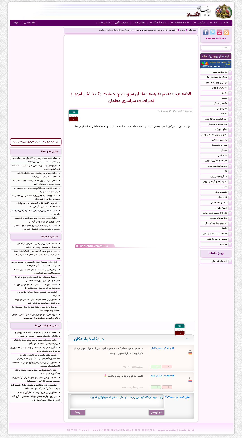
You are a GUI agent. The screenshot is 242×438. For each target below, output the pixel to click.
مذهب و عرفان (223, 192)
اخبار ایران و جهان (221, 88)
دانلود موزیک (223, 130)
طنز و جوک (225, 198)
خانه (226, 23)
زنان (228, 171)
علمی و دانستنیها (222, 145)
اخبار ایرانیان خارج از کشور (218, 119)
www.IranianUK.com (216, 38)
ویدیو (182, 30)
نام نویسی (29, 23)
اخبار (214, 23)
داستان (226, 151)
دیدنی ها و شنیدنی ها (219, 78)
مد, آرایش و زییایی (221, 177)
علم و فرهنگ (158, 23)
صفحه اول (192, 30)
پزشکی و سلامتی (222, 140)
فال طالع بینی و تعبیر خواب (217, 213)
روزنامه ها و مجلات (221, 218)
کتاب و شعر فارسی (221, 203)
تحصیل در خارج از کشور (219, 239)
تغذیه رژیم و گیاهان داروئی (217, 182)
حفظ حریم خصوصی (166, 430)
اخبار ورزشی (224, 109)
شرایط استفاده (186, 430)
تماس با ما (104, 23)
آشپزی (227, 187)
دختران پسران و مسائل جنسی (216, 135)
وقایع (227, 93)
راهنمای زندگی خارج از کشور (217, 234)
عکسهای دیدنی (223, 104)
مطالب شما (139, 23)
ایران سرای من (223, 208)
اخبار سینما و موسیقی (220, 125)
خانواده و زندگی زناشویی (218, 161)
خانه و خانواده (180, 23)
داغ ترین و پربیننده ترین (219, 83)
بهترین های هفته (50, 151)
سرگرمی (199, 23)
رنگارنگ (226, 229)
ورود (15, 23)
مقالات (226, 114)
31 (157, 366)
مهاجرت (226, 245)
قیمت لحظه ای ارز (222, 262)
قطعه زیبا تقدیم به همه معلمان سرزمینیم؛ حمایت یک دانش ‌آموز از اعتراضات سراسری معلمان (138, 30)
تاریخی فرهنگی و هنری (220, 166)
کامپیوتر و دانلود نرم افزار (219, 224)
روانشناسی (225, 156)
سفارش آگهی (121, 23)
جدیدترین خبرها (222, 72)
